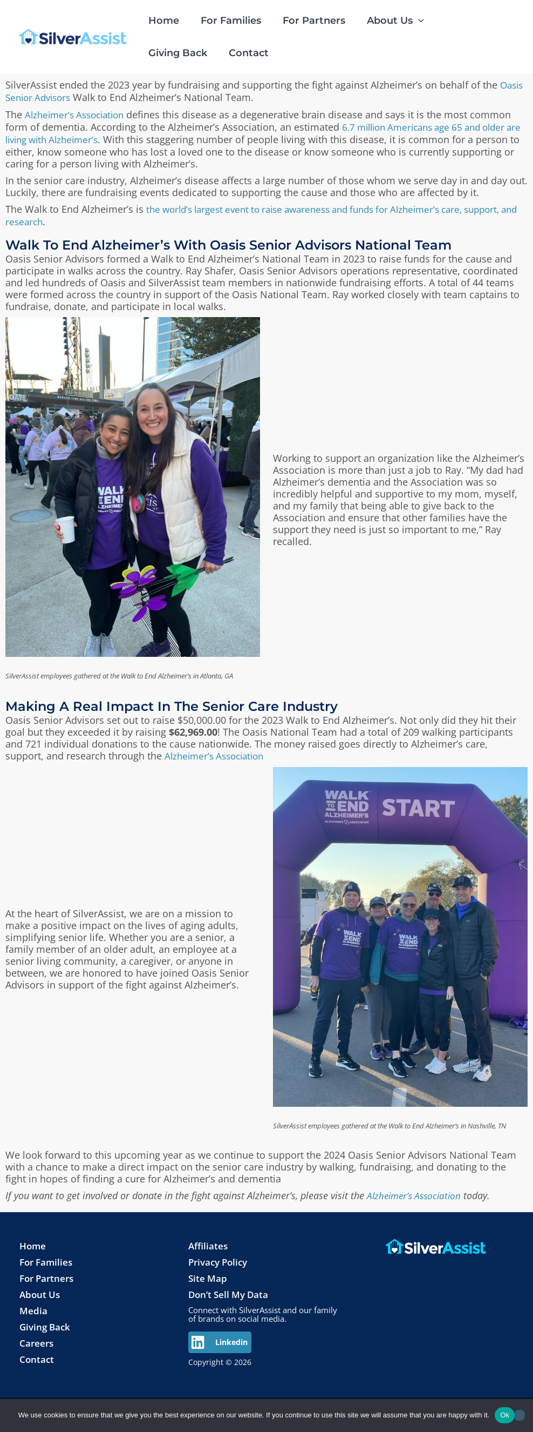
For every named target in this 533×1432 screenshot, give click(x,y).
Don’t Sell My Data (230, 1289)
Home (33, 1240)
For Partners (48, 1273)
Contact (37, 1354)
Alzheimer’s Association (78, 113)
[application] (410, 20)
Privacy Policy (220, 1257)
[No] (519, 1415)
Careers (37, 1338)
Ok (504, 1415)
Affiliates (208, 1240)
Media (33, 1305)
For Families (47, 1257)
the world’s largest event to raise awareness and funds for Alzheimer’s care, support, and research (246, 212)
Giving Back (46, 1321)
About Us (40, 1289)
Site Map (208, 1273)
